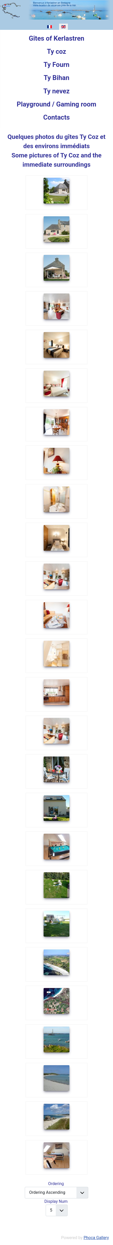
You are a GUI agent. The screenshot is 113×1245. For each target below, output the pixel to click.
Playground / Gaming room (56, 104)
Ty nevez (56, 91)
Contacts (56, 117)
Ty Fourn (56, 64)
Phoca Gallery (96, 1237)
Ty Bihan (56, 78)
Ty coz (56, 51)
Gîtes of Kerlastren (56, 38)
